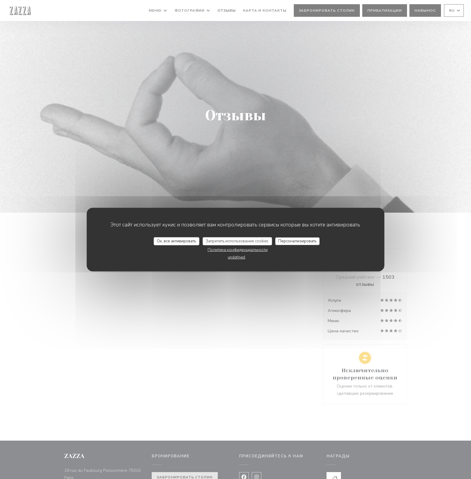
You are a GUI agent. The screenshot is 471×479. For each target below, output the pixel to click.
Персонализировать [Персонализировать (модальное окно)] (297, 241)
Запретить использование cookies (237, 241)
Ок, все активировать (176, 241)
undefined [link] (236, 257)
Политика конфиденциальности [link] (238, 250)
